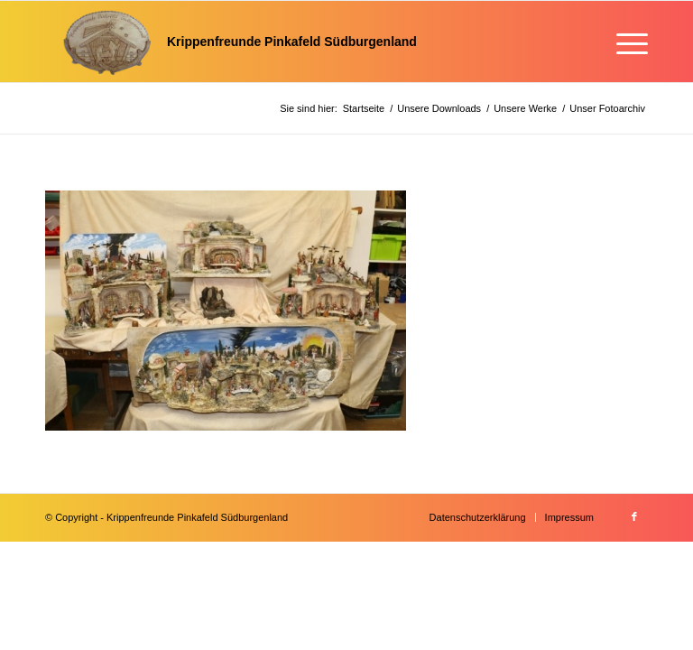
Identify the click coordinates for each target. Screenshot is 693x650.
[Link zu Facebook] (634, 516)
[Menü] (623, 41)
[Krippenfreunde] (231, 41)
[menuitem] (623, 41)
